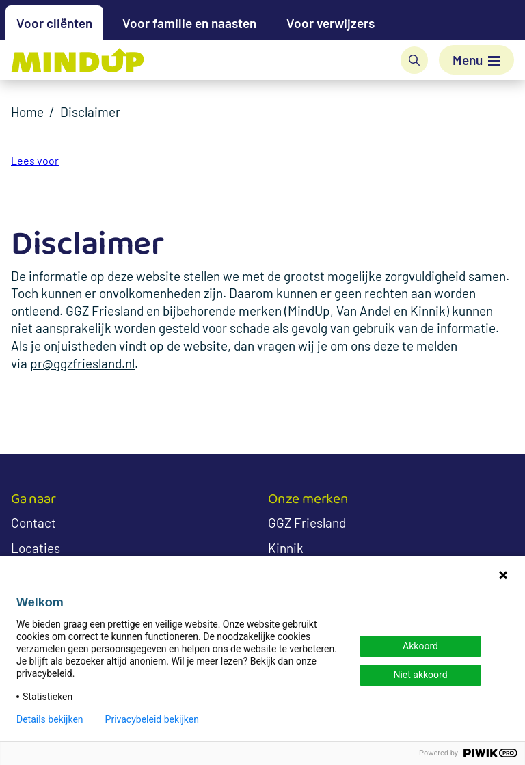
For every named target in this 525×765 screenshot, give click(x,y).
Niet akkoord (420, 674)
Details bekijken (49, 719)
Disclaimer (90, 112)
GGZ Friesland (307, 523)
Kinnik (286, 548)
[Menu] (476, 60)
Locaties (35, 548)
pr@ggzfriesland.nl (82, 363)
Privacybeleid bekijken (152, 719)
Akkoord (420, 646)
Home (27, 112)
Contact (33, 523)
